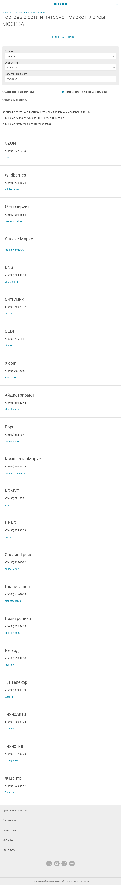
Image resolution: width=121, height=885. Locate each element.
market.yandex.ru (14, 249)
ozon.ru (9, 157)
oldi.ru (8, 345)
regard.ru (10, 664)
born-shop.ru (12, 441)
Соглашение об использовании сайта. (49, 881)
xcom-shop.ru (12, 377)
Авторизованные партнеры (19, 92)
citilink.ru (10, 313)
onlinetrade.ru (12, 569)
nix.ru (8, 537)
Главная (6, 12)
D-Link (86, 881)
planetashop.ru (13, 601)
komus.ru (10, 505)
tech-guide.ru (12, 760)
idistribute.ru (12, 409)
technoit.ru (11, 728)
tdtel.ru (9, 696)
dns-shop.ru (11, 281)
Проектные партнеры (16, 100)
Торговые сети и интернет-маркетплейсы (85, 92)
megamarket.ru (13, 221)
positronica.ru (12, 633)
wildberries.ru (12, 189)
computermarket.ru (15, 473)
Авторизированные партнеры (31, 12)
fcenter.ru (10, 792)
